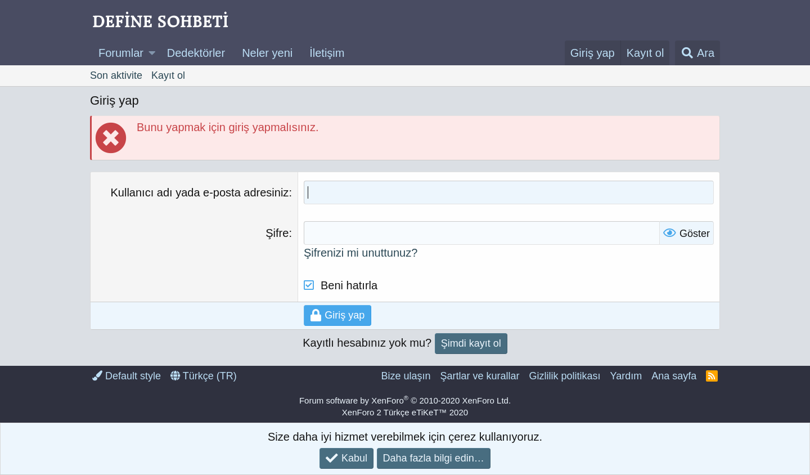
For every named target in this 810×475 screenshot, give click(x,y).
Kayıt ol (168, 75)
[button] (152, 53)
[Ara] (697, 53)
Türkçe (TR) (203, 376)
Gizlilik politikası (564, 376)
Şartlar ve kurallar (479, 376)
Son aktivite (116, 75)
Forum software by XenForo (405, 400)
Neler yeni (267, 53)
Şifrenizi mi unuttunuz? (360, 253)
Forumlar (120, 53)
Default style (126, 376)
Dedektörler (196, 53)
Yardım (626, 376)
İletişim (326, 53)
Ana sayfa (673, 376)
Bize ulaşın (405, 376)
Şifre (277, 233)
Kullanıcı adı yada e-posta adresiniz (200, 192)
